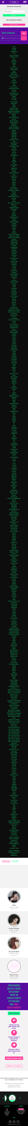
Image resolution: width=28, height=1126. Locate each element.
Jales (14, 435)
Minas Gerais (14, 74)
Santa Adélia (14, 683)
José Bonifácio (14, 444)
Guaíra (14, 337)
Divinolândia (14, 293)
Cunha (14, 286)
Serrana (14, 760)
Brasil (14, 46)
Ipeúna (14, 386)
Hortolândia (14, 362)
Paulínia (14, 566)
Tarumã (14, 790)
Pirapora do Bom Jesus (14, 601)
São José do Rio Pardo (14, 735)
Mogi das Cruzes (14, 503)
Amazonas (14, 61)
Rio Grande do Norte (14, 88)
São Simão (14, 754)
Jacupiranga (14, 432)
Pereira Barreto (14, 577)
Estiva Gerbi (14, 313)
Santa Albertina (14, 684)
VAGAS (7, 1110)
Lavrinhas (14, 454)
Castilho (14, 253)
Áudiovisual (14, 840)
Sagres (14, 672)
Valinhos (14, 816)
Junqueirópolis (14, 449)
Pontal (14, 613)
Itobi (14, 422)
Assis (14, 158)
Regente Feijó (14, 645)
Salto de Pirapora (14, 680)
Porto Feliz (14, 617)
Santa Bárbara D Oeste (14, 686)
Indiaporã (14, 383)
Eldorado (14, 304)
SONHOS (7, 1115)
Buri (14, 212)
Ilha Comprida (14, 376)
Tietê (14, 798)
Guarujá (14, 354)
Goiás (14, 71)
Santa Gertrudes (14, 696)
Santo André (14, 708)
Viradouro (14, 828)
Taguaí (14, 778)
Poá (14, 610)
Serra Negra (14, 759)
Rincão (14, 658)
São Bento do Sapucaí (14, 719)
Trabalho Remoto (14, 57)
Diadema (14, 289)
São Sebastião (14, 752)
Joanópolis (14, 443)
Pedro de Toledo (14, 574)
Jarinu (14, 440)
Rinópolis (14, 659)
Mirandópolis (14, 497)
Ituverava (14, 427)
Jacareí (14, 430)
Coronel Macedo (14, 274)
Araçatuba (14, 144)
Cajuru (14, 231)
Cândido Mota (14, 241)
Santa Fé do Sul (14, 694)
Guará (14, 340)
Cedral (14, 256)
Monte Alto (14, 511)
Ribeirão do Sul (14, 653)
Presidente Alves (14, 628)
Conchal (14, 267)
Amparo (14, 130)
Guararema (14, 348)
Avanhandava (14, 165)
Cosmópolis (14, 277)
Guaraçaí (14, 342)
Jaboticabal (14, 429)
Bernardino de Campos (14, 190)
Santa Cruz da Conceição (14, 689)
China (14, 53)
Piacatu (14, 582)
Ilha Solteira (14, 378)
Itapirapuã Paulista (14, 403)
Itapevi (14, 400)
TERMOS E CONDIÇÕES (21, 1112)
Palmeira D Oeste (14, 552)
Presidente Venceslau (14, 634)
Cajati (14, 229)
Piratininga (14, 606)
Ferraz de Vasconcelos (14, 320)
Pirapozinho (14, 602)
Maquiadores (14, 855)
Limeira (14, 459)
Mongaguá (14, 508)
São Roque (14, 751)
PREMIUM (6, 861)
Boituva (14, 201)
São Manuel (14, 743)
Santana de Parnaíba (14, 705)
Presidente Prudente (14, 632)
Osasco (14, 541)
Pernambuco (14, 82)
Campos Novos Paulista (14, 237)
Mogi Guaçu (14, 504)
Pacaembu (14, 547)
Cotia (14, 278)
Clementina (14, 264)
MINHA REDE (7, 1113)
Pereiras (14, 579)
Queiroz (14, 640)
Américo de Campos (14, 128)
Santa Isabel (14, 697)
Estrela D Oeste (14, 315)
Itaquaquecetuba (14, 411)
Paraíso (14, 558)
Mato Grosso (14, 77)
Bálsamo (14, 169)
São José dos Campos (14, 738)
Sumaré (14, 770)
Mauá (14, 489)
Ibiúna (14, 370)
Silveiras (14, 765)
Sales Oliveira (14, 673)
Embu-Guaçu (14, 307)
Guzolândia (14, 359)
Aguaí (14, 106)
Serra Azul (14, 757)
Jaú (14, 441)
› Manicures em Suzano (14, 1085)
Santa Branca (14, 688)
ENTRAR (14, 2)
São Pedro (14, 748)
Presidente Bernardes (14, 629)
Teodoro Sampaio (14, 795)
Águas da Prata (14, 108)
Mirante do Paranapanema (14, 498)
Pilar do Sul (14, 585)
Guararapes (14, 346)
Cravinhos (14, 280)
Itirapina (14, 419)
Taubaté (14, 793)
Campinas (14, 233)
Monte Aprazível (14, 512)
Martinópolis (14, 485)
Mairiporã (14, 478)
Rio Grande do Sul (14, 93)
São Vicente (14, 756)
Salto (14, 678)
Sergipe (14, 96)
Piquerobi (14, 591)
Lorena (14, 463)
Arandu (14, 147)
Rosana (14, 666)
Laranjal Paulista (14, 452)
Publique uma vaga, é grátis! (14, 1058)
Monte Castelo (14, 515)
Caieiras (14, 226)
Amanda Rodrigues (14, 928)
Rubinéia (14, 669)
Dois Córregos (14, 296)
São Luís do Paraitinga (14, 741)
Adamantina (14, 103)
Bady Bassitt (14, 168)
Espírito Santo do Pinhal (14, 310)
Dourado (14, 297)
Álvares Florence (14, 120)
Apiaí (14, 141)
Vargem (14, 819)
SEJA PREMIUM (21, 1109)
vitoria (14, 905)
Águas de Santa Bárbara (14, 111)
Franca (14, 323)
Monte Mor (14, 517)
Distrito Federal (14, 68)
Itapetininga (14, 397)
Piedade (14, 583)
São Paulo (14, 98)
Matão (14, 487)
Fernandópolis (14, 318)
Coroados (14, 272)
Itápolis (14, 405)
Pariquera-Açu (14, 563)
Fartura (14, 316)
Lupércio (14, 471)
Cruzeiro (14, 283)
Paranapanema (14, 560)
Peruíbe (14, 580)
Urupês (14, 812)
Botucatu (14, 206)
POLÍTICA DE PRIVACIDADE (21, 1110)
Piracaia (14, 594)
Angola (14, 50)
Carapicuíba (14, 248)
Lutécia (14, 473)
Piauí (14, 83)
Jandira (14, 436)
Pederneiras (14, 569)
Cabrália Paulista (14, 217)
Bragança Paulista (14, 207)
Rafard (14, 642)
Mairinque (14, 476)
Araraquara (14, 149)
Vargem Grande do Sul (14, 820)
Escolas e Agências (14, 843)
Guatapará (14, 357)
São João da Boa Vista (14, 727)
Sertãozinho (14, 762)
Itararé (14, 413)
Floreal (14, 321)
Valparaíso (14, 817)
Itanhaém (14, 394)
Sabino (14, 670)
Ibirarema (14, 367)
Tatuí (14, 792)
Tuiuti (14, 805)
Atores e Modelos (14, 838)
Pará (14, 79)
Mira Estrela (14, 493)
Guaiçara (14, 335)
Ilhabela (14, 380)
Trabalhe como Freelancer (14, 1066)
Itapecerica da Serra (14, 395)
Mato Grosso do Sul (14, 76)
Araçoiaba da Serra (14, 146)
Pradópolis (14, 623)
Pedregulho (14, 571)
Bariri (14, 174)
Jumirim (14, 446)
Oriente (14, 536)
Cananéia (14, 239)
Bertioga (14, 192)
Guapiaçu (14, 338)
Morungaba (14, 519)
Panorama (14, 553)
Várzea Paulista (14, 824)
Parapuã (14, 561)
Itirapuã (14, 421)
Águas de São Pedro (14, 113)
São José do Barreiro (14, 733)
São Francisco (14, 726)
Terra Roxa (14, 797)
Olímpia (14, 534)
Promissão (14, 636)
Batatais (14, 184)
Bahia (14, 64)
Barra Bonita (14, 176)
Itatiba (14, 416)
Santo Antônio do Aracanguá (14, 713)
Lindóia (14, 460)
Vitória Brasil (14, 831)
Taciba (14, 776)
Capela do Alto (14, 244)
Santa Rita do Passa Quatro (14, 700)
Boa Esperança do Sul (14, 196)
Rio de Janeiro (14, 87)
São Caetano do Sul (14, 722)
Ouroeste (14, 545)
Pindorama (14, 588)
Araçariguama (14, 143)
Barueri (14, 180)
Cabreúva (14, 218)
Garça (14, 329)
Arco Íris (14, 152)
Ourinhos (14, 544)
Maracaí (14, 481)
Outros (14, 846)
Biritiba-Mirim (14, 195)
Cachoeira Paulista (14, 222)
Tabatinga (14, 773)
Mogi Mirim (14, 506)
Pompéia (14, 612)
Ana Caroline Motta (14, 951)
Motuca (14, 520)
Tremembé (14, 801)
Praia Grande (14, 624)
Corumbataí (14, 275)
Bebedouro (14, 187)
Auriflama (14, 162)
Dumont (14, 302)
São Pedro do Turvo (14, 749)
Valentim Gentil (14, 814)
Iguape (14, 375)
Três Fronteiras (14, 803)
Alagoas (14, 60)
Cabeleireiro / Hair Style (14, 852)
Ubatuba (14, 808)
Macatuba (14, 474)
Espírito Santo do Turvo (14, 312)
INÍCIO (7, 1109)
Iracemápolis (14, 387)
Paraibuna (14, 557)
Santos (14, 718)
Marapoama (14, 482)
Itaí (14, 391)
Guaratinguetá (14, 350)
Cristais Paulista (14, 282)
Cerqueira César (14, 258)
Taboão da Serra (14, 775)
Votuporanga (14, 835)
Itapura (14, 410)
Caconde (14, 223)
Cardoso (14, 250)
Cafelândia (14, 225)
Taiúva (14, 781)
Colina (14, 266)
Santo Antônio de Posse (14, 711)
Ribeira (14, 648)
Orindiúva (14, 538)
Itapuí (14, 408)
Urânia (14, 811)
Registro (14, 647)
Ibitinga (14, 368)
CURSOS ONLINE (7, 1112)
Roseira (14, 667)
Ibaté (14, 365)
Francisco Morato (14, 324)
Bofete (14, 199)
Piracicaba (14, 596)
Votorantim (14, 833)
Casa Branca (14, 252)
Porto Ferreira (14, 618)
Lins (14, 462)
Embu (14, 305)
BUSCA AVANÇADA (8, 33)
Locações (14, 845)
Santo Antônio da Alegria (14, 710)
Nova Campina (14, 527)
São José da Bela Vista (14, 732)
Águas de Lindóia (14, 109)
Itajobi (14, 392)
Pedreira (14, 572)
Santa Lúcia (14, 699)
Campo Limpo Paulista (14, 234)
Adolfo (14, 105)
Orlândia (14, 539)
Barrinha (14, 179)
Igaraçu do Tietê (14, 373)
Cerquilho (14, 259)
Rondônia (14, 90)
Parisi (14, 564)
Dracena (14, 299)
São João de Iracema (14, 729)
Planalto (14, 609)
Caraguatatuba (14, 247)
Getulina (14, 334)
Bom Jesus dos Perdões (14, 203)
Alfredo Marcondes (14, 117)
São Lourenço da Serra (14, 740)
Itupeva (14, 425)
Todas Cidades (14, 102)
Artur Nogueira (14, 155)
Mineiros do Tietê (14, 492)
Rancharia (14, 643)
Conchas (14, 269)
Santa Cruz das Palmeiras (14, 691)
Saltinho (14, 677)
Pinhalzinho (14, 590)
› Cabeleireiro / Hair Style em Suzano (14, 1083)
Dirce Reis (14, 291)
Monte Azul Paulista (14, 514)
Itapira (14, 402)
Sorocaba (14, 768)
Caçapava (14, 220)
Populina (14, 615)
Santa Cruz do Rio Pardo (14, 692)
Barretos (14, 177)
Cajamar (14, 228)
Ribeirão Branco (14, 651)
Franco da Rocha (14, 326)
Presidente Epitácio (14, 631)
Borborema (14, 204)
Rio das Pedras (14, 662)
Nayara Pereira (14, 975)
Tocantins (14, 99)
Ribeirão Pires (14, 654)
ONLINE (15, 861)
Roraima (14, 91)
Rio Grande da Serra (14, 664)
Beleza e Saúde (14, 842)
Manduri (14, 479)
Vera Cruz (14, 825)
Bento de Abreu (14, 188)
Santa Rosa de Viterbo (14, 702)
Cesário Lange (14, 261)
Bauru (14, 185)
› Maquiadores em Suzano (14, 1087)
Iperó (14, 384)
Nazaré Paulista (14, 525)
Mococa (14, 501)
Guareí (14, 351)
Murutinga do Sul (14, 522)
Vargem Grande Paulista (14, 822)
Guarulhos (14, 356)
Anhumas (14, 136)
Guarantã (14, 345)
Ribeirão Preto (14, 656)
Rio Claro (14, 661)
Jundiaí (14, 447)
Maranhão (14, 72)
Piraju (14, 598)
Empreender (19, 1124)
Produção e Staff (14, 848)
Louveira (14, 465)
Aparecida (14, 138)
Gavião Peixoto (14, 331)
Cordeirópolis (14, 271)
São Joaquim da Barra (14, 730)
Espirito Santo (14, 69)
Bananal (14, 171)
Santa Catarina (14, 95)
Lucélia (14, 466)
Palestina (14, 549)
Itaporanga (14, 406)
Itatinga (14, 417)
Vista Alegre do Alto (14, 830)
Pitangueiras (14, 607)
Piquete (14, 593)
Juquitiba (14, 451)
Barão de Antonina (14, 173)
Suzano (14, 771)
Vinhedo (14, 827)
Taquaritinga (14, 787)
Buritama (14, 214)
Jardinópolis (14, 438)
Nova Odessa (14, 530)
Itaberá (14, 389)
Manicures (14, 853)
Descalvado (14, 288)
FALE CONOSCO (21, 1113)
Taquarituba (14, 789)
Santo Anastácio (14, 707)
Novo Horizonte (14, 531)
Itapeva (14, 398)
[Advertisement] (14, 876)
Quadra (14, 637)
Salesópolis (14, 675)
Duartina (14, 301)
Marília (14, 484)
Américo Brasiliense (14, 127)
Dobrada (14, 294)
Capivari (14, 245)
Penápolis (14, 575)
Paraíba (14, 80)
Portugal (14, 48)
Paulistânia (14, 568)
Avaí (14, 163)
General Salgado (14, 332)
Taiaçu (14, 779)
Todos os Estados (14, 55)
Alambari (14, 116)
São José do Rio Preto (14, 737)
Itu (14, 424)
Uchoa (14, 809)
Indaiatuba (14, 381)
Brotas (14, 211)
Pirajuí (14, 599)
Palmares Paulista (14, 550)
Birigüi (14, 193)
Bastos (14, 182)
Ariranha (14, 154)
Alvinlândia (14, 124)
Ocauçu (14, 533)
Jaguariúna (14, 433)
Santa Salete (14, 703)
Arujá (14, 157)
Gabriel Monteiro (14, 327)
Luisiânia (14, 470)
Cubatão (14, 285)
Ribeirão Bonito (14, 650)
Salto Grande (14, 681)
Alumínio (14, 119)
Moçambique (14, 51)
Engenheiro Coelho (14, 308)
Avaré (14, 166)
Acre (14, 58)
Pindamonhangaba (14, 587)
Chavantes (14, 263)
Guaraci (14, 343)
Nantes (14, 523)
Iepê (14, 372)
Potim (14, 620)
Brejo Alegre (14, 209)
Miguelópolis (14, 490)
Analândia (14, 132)
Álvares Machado (14, 122)
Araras (14, 150)
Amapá (14, 63)
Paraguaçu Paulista (14, 555)
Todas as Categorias (14, 837)
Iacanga (14, 364)
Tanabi (14, 782)
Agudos (14, 114)
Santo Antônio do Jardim (14, 715)
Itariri (14, 414)
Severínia (14, 763)
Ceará (14, 66)
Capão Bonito (14, 242)
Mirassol (14, 500)
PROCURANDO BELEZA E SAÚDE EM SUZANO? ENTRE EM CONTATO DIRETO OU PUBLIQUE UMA (14, 996)
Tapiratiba (14, 784)
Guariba (14, 353)
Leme (14, 455)
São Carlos (14, 724)
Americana (14, 125)
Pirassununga (14, 604)
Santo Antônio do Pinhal (14, 716)
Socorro (14, 767)
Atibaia (14, 160)
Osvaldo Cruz (14, 542)
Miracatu (14, 495)
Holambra (14, 361)
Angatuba (14, 135)
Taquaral (14, 786)
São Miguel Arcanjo (14, 745)
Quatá (14, 639)
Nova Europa (14, 528)
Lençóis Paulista (14, 457)
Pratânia (14, 626)
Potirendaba (14, 621)
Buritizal (14, 215)
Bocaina (14, 198)
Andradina (14, 133)
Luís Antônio (14, 468)
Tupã (14, 806)
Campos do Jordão (14, 236)
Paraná (14, 85)
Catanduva (14, 255)
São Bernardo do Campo (14, 721)
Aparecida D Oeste (14, 139)
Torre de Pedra (14, 800)
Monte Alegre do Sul (14, 509)
